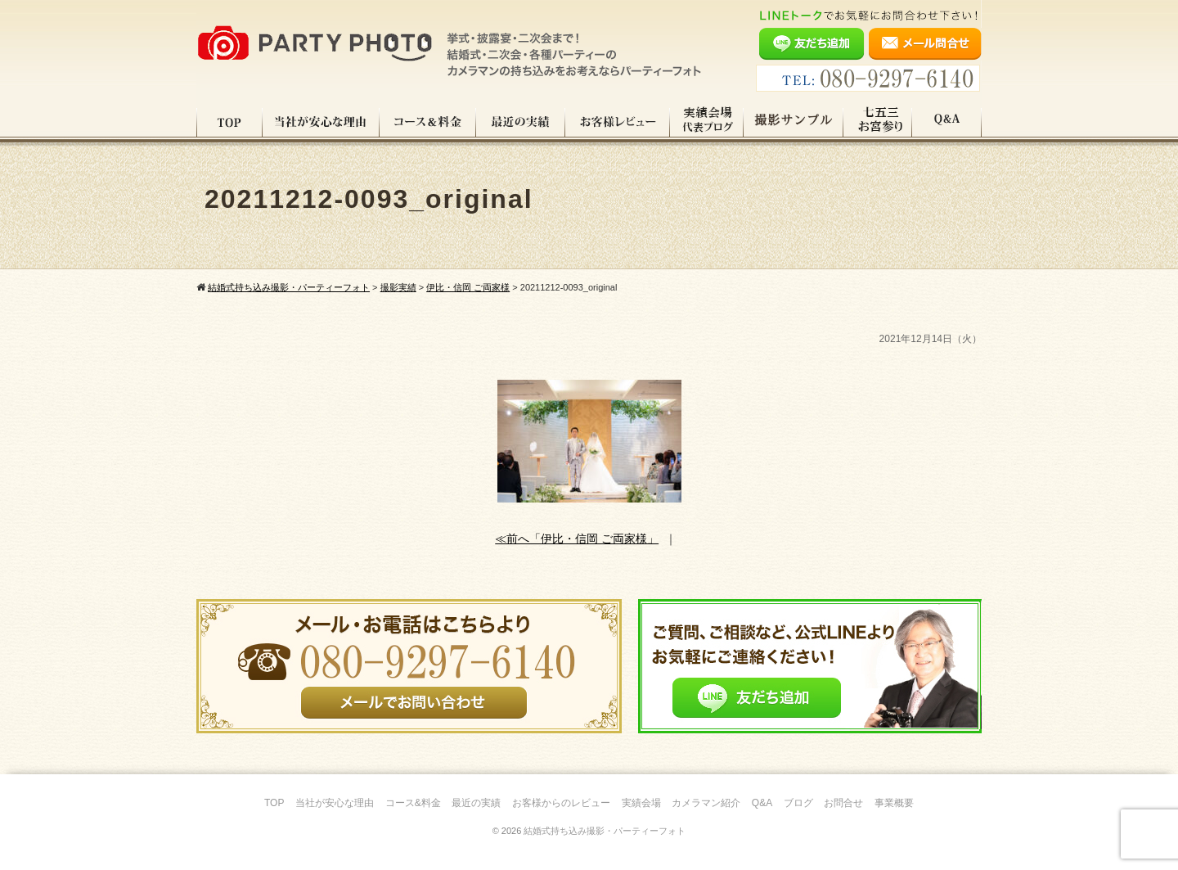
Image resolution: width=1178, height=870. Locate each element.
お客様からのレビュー (561, 803)
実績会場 (641, 803)
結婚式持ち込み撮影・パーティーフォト (605, 831)
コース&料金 (413, 803)
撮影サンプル (793, 121)
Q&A (947, 121)
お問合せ (843, 803)
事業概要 (894, 803)
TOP (229, 121)
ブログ (798, 803)
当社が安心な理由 (321, 121)
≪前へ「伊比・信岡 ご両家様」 (577, 538)
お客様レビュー (617, 121)
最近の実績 (520, 121)
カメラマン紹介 (706, 803)
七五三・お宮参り (877, 121)
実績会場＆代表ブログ (707, 121)
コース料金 (428, 121)
